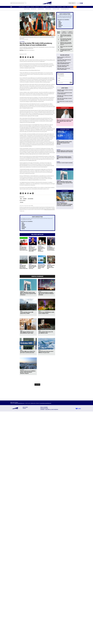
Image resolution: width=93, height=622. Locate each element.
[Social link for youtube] (82, 3)
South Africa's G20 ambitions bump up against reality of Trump (64, 60)
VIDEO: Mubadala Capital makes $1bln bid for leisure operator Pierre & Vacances (28, 293)
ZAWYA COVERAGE (37, 276)
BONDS (40, 311)
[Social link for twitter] (77, 3)
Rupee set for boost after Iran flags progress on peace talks (50, 267)
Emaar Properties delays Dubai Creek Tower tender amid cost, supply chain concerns (65, 39)
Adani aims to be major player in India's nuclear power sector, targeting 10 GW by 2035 (33, 249)
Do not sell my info (44, 408)
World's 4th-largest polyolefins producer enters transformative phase (65, 36)
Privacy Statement (44, 407)
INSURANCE (58, 149)
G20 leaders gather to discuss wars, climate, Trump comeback (63, 69)
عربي (75, 6)
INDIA (21, 198)
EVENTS (64, 6)
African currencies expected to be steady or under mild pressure (64, 93)
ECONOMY (32, 6)
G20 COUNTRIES (30, 198)
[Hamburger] (11, 7)
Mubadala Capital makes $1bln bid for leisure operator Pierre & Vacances (66, 43)
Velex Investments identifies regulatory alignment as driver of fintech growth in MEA (64, 157)
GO (70, 82)
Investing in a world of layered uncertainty (65, 162)
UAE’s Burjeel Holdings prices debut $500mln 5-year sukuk (27, 332)
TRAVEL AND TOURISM (41, 264)
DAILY (23, 222)
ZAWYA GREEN (59, 6)
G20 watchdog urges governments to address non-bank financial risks (63, 63)
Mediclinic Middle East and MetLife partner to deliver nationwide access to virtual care (65, 151)
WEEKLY (23, 224)
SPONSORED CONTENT (64, 129)
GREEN (23, 225)
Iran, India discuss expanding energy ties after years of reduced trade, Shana (24, 249)
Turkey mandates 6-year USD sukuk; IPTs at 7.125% (26, 313)
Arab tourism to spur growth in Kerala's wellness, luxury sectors (42, 267)
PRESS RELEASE (53, 6)
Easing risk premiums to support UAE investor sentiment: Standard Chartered (46, 293)
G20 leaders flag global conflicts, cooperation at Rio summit (63, 66)
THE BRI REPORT (65, 190)
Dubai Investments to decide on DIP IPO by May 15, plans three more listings (65, 121)
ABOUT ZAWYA (25, 407)
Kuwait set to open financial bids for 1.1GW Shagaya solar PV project (66, 50)
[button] (21, 57)
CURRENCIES (49, 264)
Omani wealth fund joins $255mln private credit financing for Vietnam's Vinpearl (27, 372)
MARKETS (40, 291)
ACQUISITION (22, 291)
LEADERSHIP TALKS (65, 107)
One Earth (21, 202)
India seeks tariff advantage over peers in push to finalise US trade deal (24, 267)
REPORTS (47, 6)
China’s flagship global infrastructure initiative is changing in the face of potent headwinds (64, 204)
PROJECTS (37, 6)
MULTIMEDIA (42, 6)
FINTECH (58, 155)
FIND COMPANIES (70, 6)
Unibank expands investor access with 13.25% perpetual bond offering (64, 143)
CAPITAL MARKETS (22, 6)
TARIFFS (21, 264)
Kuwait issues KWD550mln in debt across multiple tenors (46, 313)
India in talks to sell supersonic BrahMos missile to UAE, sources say (32, 267)
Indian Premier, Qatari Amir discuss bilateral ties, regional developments (41, 249)
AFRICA (23, 228)
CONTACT (24, 408)
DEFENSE (30, 264)
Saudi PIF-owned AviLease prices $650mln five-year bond (46, 352)
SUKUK (21, 311)
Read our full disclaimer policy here (49, 209)
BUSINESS (27, 6)
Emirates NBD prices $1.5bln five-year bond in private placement (27, 352)
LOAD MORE (37, 384)
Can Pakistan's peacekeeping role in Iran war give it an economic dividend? (51, 249)
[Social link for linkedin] (80, 3)
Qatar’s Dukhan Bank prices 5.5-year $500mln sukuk (46, 332)
